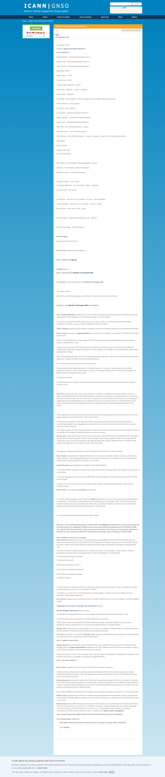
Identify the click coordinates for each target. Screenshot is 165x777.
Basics (134, 17)
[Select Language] (36, 36)
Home (31, 17)
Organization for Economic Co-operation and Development (77, 606)
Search (137, 4)
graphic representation (77, 647)
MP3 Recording (62, 236)
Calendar (66, 727)
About (45, 17)
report (93, 499)
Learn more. (42, 768)
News (120, 17)
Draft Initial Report (68, 315)
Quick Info (105, 17)
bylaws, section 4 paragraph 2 (114, 711)
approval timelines (83, 333)
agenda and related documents (74, 49)
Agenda (74, 260)
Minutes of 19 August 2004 (83, 273)
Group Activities (85, 17)
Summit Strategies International (67, 611)
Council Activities (63, 17)
